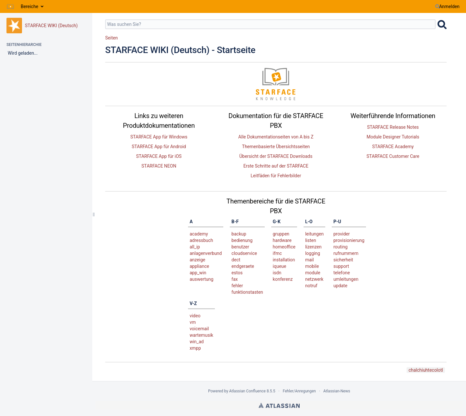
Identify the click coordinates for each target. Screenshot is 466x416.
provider (341, 233)
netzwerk (314, 279)
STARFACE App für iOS (159, 156)
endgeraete (242, 266)
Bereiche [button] (29, 6)
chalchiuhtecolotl (425, 370)
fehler (237, 285)
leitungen (314, 233)
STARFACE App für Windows (158, 136)
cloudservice (244, 253)
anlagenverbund (206, 253)
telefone (341, 272)
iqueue (279, 266)
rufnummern (345, 253)
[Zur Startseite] (10, 6)
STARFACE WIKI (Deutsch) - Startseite (180, 50)
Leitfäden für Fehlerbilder (276, 175)
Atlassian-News (336, 391)
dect (235, 259)
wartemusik (201, 335)
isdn (277, 272)
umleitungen (345, 279)
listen (310, 240)
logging (312, 253)
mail (309, 259)
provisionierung (348, 240)
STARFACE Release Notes (393, 127)
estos (236, 272)
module (312, 272)
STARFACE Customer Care (393, 156)
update (340, 285)
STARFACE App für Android (159, 146)
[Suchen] (437, 6)
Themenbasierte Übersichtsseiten (276, 146)
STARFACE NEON (158, 166)
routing (340, 246)
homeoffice (284, 246)
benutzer (240, 246)
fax (234, 279)
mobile (312, 266)
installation (284, 259)
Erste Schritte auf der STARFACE (275, 166)
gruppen (281, 233)
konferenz (283, 279)
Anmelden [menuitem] (449, 6)
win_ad (197, 341)
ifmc (277, 253)
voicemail (199, 328)
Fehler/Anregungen (299, 391)
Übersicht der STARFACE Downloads (275, 156)
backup (238, 233)
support (341, 266)
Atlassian (279, 405)
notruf (311, 285)
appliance (199, 266)
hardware (282, 240)
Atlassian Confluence (247, 391)
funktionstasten (247, 292)
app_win (198, 272)
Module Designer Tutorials (393, 136)
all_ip (195, 246)
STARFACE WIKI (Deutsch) (51, 25)
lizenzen (313, 246)
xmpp (195, 348)
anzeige (197, 259)
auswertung (201, 279)
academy (199, 233)
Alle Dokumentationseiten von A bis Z (275, 136)
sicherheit (343, 259)
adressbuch (201, 240)
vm (193, 322)
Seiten (111, 37)
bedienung (241, 240)
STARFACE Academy (393, 146)
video (195, 315)
